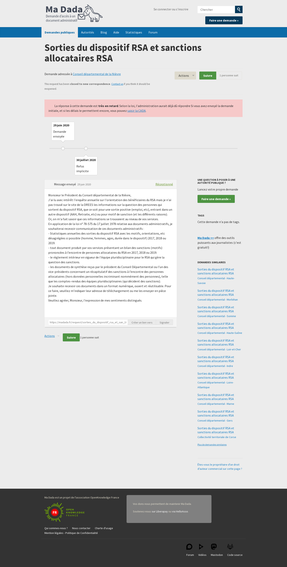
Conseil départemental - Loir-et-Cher (219, 349)
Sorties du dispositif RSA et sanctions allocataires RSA (216, 271)
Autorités (87, 32)
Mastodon (217, 550)
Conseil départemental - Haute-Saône (220, 333)
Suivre (207, 76)
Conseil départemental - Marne (216, 404)
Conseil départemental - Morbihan (218, 299)
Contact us (117, 84)
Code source (235, 550)
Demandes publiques (60, 32)
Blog (103, 32)
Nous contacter (81, 528)
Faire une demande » (224, 20)
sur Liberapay (160, 511)
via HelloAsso (180, 511)
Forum (152, 32)
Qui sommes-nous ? (56, 528)
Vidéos (202, 550)
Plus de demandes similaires (212, 444)
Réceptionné (164, 184)
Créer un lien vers (142, 322)
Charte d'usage (104, 528)
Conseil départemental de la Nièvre (97, 74)
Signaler (164, 322)
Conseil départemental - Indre (215, 366)
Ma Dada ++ (206, 238)
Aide (116, 32)
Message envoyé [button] (65, 184)
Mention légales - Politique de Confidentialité (71, 533)
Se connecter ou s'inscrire (171, 9)
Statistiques (134, 32)
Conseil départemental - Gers (215, 420)
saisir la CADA (136, 111)
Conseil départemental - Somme (217, 316)
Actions (184, 76)
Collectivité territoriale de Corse (217, 437)
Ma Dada (74, 14)
